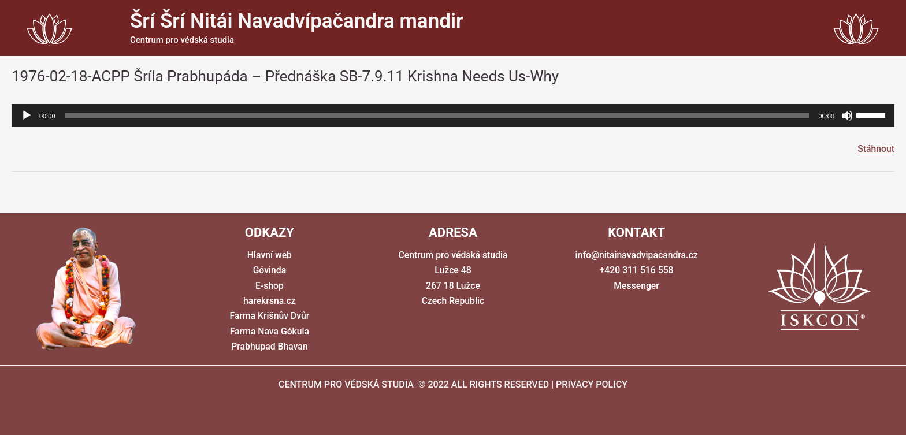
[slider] (437, 115)
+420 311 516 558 (636, 270)
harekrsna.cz (269, 301)
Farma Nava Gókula (269, 331)
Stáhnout (875, 148)
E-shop (269, 285)
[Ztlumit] (847, 115)
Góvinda (269, 270)
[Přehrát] (26, 115)
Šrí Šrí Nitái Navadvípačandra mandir (296, 21)
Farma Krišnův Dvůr (269, 316)
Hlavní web (269, 255)
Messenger (637, 285)
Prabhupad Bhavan (269, 346)
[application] (453, 115)
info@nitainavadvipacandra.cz (636, 255)
